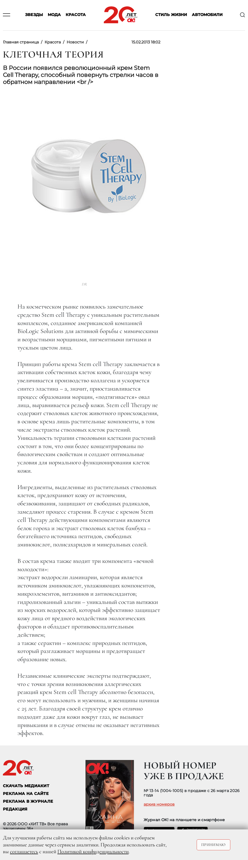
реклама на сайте (26, 793)
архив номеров (159, 804)
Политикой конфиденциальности (93, 851)
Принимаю (213, 844)
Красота (76, 15)
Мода (54, 15)
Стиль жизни (171, 15)
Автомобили (207, 15)
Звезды (34, 15)
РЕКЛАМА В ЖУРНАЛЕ (28, 801)
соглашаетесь (24, 851)
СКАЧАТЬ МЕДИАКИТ (26, 786)
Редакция (15, 809)
